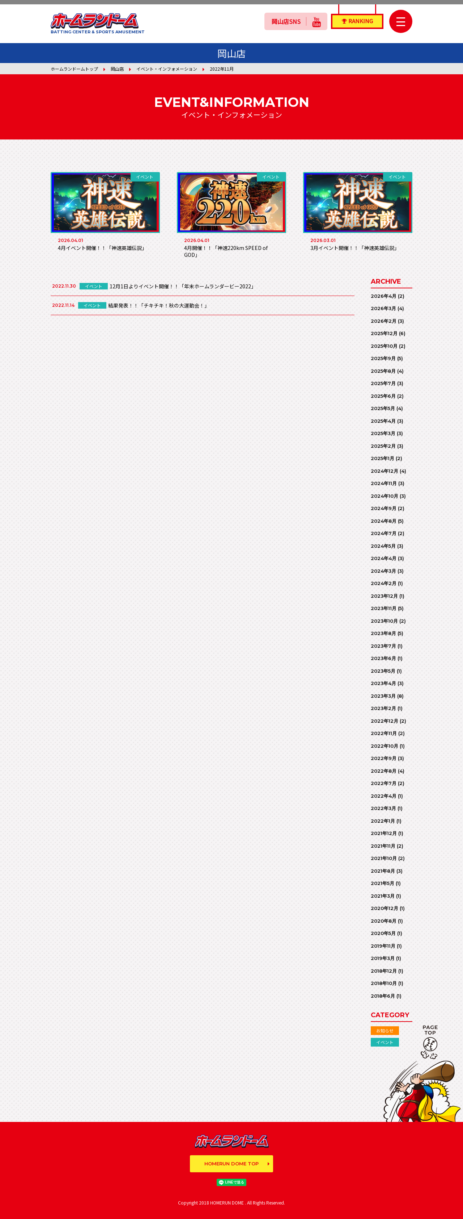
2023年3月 (383, 696)
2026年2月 (383, 321)
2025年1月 (382, 458)
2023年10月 (384, 621)
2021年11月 (383, 846)
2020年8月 (383, 921)
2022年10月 (384, 746)
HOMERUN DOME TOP (231, 1163)
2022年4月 (383, 796)
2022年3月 (383, 808)
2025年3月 (383, 433)
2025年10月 (384, 346)
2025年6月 (383, 396)
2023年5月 (383, 671)
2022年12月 (384, 721)
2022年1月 (383, 821)
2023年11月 (383, 608)
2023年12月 (384, 596)
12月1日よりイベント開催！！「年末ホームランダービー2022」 (183, 286)
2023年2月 (383, 708)
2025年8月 (383, 371)
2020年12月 (384, 908)
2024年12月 (384, 471)
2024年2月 (383, 583)
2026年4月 (383, 296)
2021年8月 (383, 871)
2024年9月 (383, 508)
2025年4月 (383, 421)
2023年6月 (383, 658)
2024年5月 (383, 546)
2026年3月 (383, 308)
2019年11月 (383, 946)
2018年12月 (384, 971)
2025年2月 (383, 446)
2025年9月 (383, 358)
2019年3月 (383, 958)
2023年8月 (383, 633)
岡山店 (117, 69)
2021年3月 (383, 896)
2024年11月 (384, 483)
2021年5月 (382, 883)
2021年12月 (384, 833)
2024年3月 (383, 571)
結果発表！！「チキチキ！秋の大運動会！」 (158, 305)
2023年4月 (383, 683)
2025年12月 (384, 333)
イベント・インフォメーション (166, 69)
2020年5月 (383, 933)
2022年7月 (383, 783)
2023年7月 (383, 646)
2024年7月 (383, 533)
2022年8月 (383, 771)
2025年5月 (383, 408)
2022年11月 (384, 733)
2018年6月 (383, 996)
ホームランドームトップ (74, 69)
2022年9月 (383, 758)
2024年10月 (384, 496)
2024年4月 (383, 558)
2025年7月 (383, 383)
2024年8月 (383, 521)
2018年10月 (384, 983)
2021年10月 (384, 858)
